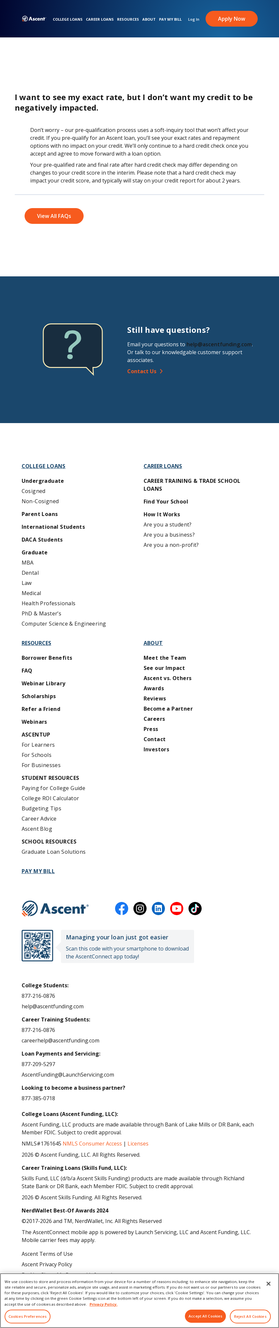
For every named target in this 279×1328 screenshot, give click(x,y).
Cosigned (34, 491)
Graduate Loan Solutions (54, 851)
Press (151, 729)
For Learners (38, 744)
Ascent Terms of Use (47, 1253)
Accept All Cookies (205, 1316)
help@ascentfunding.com (219, 344)
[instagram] (140, 908)
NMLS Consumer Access (92, 1143)
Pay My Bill (170, 20)
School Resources (49, 841)
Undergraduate (43, 480)
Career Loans (100, 20)
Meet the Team (165, 657)
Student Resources (50, 778)
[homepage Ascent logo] (34, 19)
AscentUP (36, 734)
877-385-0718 (38, 1098)
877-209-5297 (38, 1064)
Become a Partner (168, 708)
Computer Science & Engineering (64, 623)
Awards (154, 688)
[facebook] (121, 908)
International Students (53, 526)
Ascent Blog (37, 828)
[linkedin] (158, 908)
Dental (30, 572)
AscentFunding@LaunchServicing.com (68, 1074)
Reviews (155, 698)
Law (27, 583)
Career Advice (39, 818)
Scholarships (39, 696)
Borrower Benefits (47, 657)
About (149, 20)
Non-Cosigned (40, 501)
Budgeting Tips (42, 808)
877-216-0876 (38, 995)
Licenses (138, 1143)
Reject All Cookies (250, 1316)
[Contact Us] (195, 371)
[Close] (268, 1283)
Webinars (34, 721)
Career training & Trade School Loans (192, 484)
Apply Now (231, 19)
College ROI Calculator (50, 798)
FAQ (27, 670)
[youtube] (176, 908)
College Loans (68, 20)
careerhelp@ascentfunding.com (60, 1040)
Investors (156, 749)
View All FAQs (54, 216)
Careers (154, 718)
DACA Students (42, 539)
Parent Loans (40, 514)
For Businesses (41, 765)
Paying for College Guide (54, 788)
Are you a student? (168, 524)
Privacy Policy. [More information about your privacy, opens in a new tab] (103, 1304)
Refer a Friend (41, 709)
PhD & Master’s (42, 613)
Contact (155, 739)
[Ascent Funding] (55, 908)
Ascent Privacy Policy (47, 1264)
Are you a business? (169, 534)
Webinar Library (44, 683)
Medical (31, 593)
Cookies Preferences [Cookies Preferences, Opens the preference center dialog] (28, 1316)
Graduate (35, 552)
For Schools (36, 755)
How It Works (162, 514)
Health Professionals (49, 603)
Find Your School (166, 501)
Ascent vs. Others (168, 678)
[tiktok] (195, 908)
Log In (193, 20)
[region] (139, 1300)
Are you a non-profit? (171, 544)
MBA (28, 562)
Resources (128, 20)
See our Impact (164, 668)
